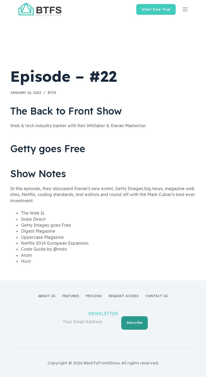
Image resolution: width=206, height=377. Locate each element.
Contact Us (156, 296)
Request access (124, 296)
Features (70, 296)
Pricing (94, 296)
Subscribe (134, 323)
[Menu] (185, 9)
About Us (47, 296)
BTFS (52, 93)
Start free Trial (156, 9)
